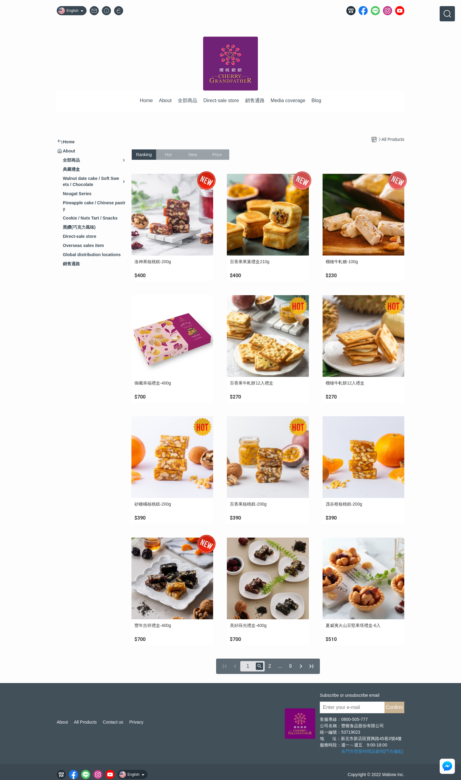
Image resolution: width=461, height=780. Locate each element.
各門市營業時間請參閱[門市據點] (372, 751)
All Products (85, 722)
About (62, 722)
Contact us (113, 722)
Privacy (136, 722)
